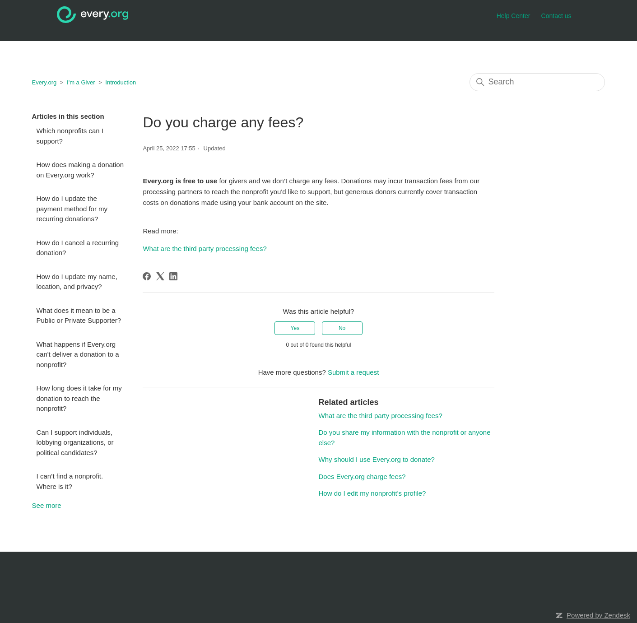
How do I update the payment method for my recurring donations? (72, 209)
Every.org (44, 82)
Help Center (513, 15)
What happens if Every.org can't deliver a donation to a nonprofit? (78, 354)
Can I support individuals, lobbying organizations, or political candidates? (75, 442)
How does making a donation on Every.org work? (80, 170)
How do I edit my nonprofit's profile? (372, 493)
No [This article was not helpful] (342, 328)
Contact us (556, 15)
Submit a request (353, 372)
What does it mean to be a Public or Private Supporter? (79, 316)
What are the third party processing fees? (204, 248)
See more (46, 505)
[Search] (537, 82)
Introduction (120, 82)
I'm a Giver (81, 82)
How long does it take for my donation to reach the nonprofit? (79, 398)
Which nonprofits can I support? (70, 136)
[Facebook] (147, 276)
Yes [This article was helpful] (295, 328)
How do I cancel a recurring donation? (78, 248)
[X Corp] (160, 276)
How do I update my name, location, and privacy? (77, 282)
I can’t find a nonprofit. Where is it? (70, 481)
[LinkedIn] (173, 276)
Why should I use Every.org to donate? (376, 459)
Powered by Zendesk (598, 615)
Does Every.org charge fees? (361, 476)
